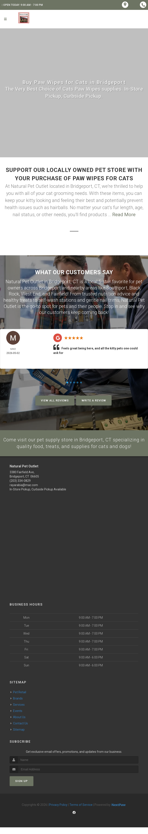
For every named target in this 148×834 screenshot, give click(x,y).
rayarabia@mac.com (24, 491)
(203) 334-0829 (20, 487)
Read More (124, 214)
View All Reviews (55, 400)
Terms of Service (81, 811)
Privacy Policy (58, 811)
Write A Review (94, 400)
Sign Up (21, 787)
